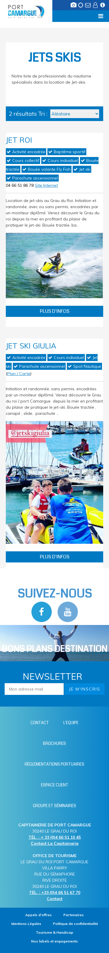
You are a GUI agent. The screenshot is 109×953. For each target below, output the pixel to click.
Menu (14, 16)
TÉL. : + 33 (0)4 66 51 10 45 (54, 837)
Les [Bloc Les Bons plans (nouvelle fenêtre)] (54, 643)
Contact (54, 898)
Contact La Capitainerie (54, 843)
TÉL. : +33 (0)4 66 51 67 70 (54, 892)
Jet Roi (19, 139)
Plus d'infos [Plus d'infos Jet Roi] (54, 311)
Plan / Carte (18, 373)
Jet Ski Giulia (31, 345)
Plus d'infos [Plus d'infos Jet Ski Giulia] (54, 556)
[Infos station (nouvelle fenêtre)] (103, 6)
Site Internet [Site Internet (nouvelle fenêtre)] (46, 185)
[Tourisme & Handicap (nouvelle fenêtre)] (54, 932)
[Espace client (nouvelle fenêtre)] (96, 6)
